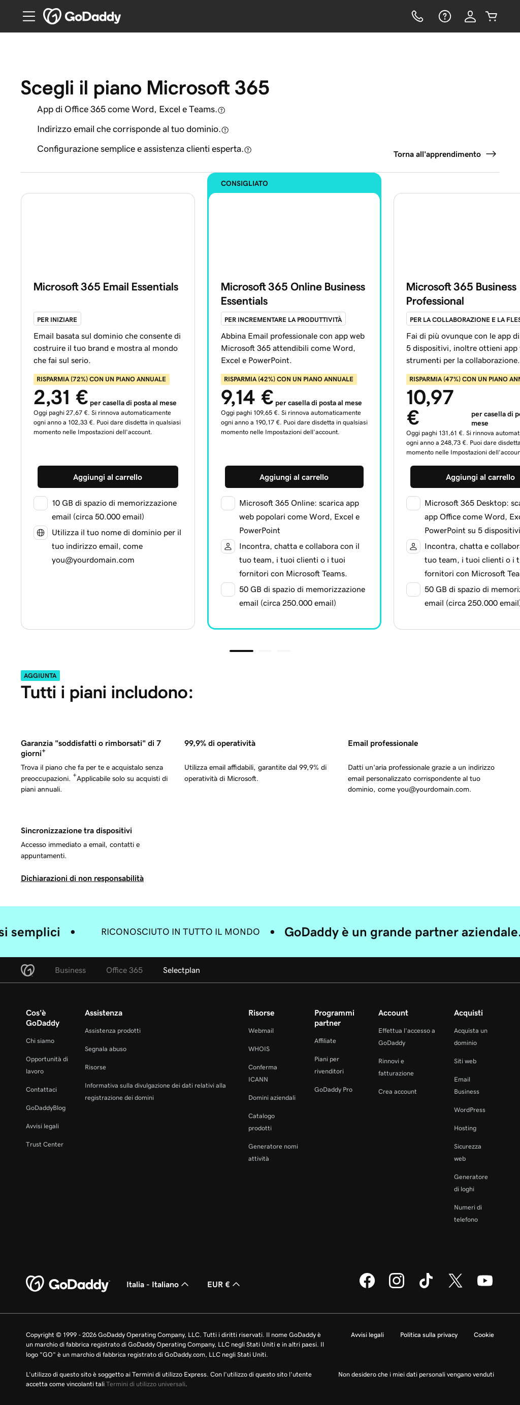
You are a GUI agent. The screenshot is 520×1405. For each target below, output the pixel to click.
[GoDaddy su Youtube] (485, 1287)
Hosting (465, 1128)
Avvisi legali (42, 1126)
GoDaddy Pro (333, 1089)
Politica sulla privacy (429, 1334)
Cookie (484, 1334)
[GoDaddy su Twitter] (455, 1287)
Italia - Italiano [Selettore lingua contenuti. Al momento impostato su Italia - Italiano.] (158, 1284)
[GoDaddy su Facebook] (367, 1287)
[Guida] (444, 16)
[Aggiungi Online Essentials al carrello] (294, 477)
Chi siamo (40, 1040)
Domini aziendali (272, 1097)
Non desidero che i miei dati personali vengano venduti (416, 1374)
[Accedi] (470, 16)
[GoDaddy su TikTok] (426, 1287)
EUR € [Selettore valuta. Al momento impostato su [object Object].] (224, 1284)
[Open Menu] (25, 16)
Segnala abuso (105, 1048)
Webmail (261, 1030)
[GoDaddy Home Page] (68, 1284)
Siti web (465, 1061)
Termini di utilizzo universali (145, 1384)
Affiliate (325, 1040)
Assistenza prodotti (113, 1030)
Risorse (95, 1067)
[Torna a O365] (446, 154)
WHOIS (259, 1048)
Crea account (397, 1091)
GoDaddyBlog (46, 1107)
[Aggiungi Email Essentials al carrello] (108, 477)
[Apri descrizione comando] (221, 110)
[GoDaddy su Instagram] (396, 1287)
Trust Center (44, 1144)
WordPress (469, 1109)
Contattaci (41, 1089)
